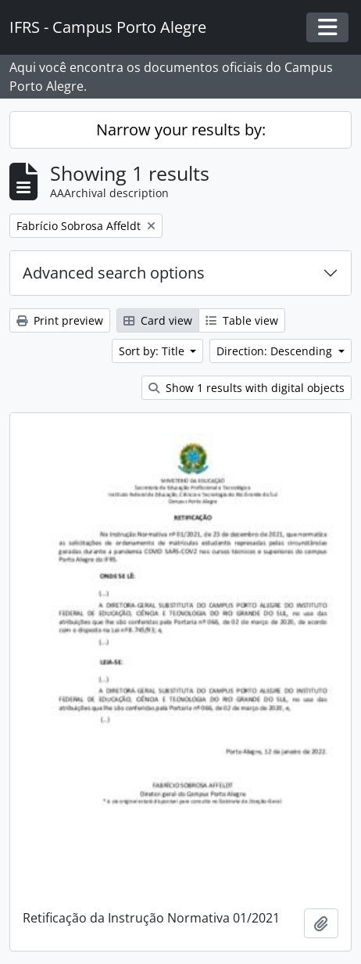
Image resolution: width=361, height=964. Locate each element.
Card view (157, 320)
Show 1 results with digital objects (246, 387)
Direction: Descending (275, 351)
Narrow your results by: (181, 129)
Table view (242, 320)
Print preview (59, 320)
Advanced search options (114, 272)
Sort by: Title (153, 351)
